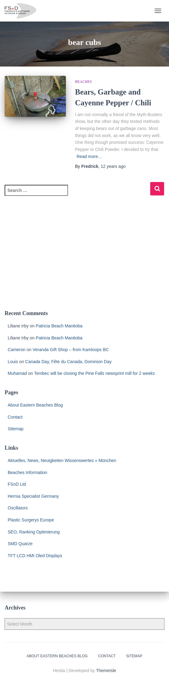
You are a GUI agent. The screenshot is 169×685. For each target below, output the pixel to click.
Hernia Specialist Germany (33, 496)
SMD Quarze (20, 543)
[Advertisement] (84, 256)
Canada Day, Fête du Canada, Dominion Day (68, 361)
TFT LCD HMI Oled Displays (35, 555)
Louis (13, 361)
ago (113, 166)
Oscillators (18, 507)
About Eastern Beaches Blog (35, 405)
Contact (15, 417)
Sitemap (15, 428)
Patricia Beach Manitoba (59, 325)
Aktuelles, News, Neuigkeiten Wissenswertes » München (62, 460)
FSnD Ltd (17, 484)
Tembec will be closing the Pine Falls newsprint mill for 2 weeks (94, 373)
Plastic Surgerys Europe (31, 519)
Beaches (83, 81)
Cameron (17, 349)
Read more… (89, 156)
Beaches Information (27, 472)
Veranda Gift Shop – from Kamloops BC (71, 349)
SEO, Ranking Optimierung (34, 531)
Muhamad (17, 373)
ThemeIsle (106, 670)
